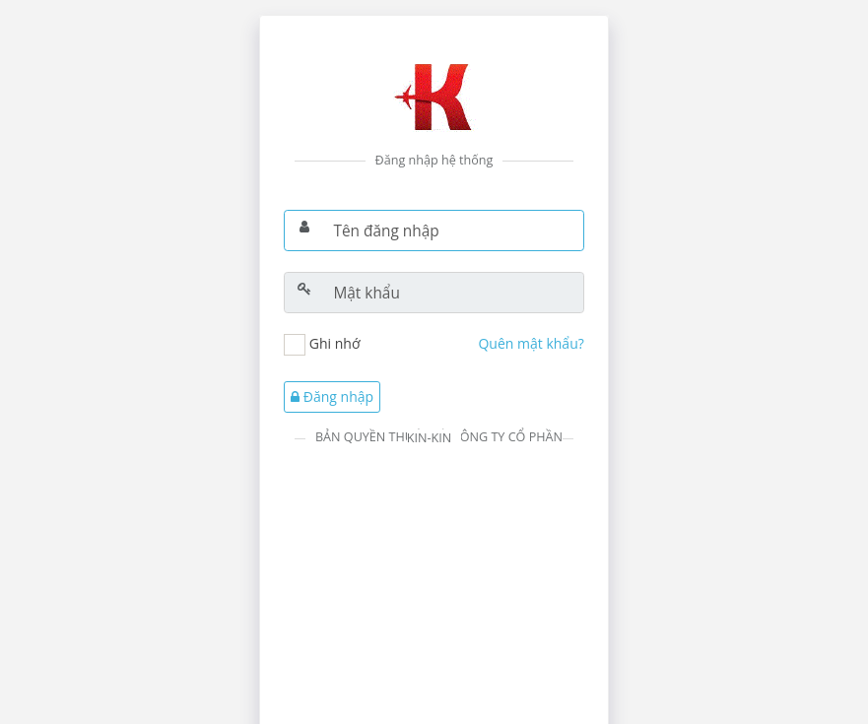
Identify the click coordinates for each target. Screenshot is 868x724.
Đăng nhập (332, 396)
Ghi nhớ (335, 343)
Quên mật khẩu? (530, 343)
